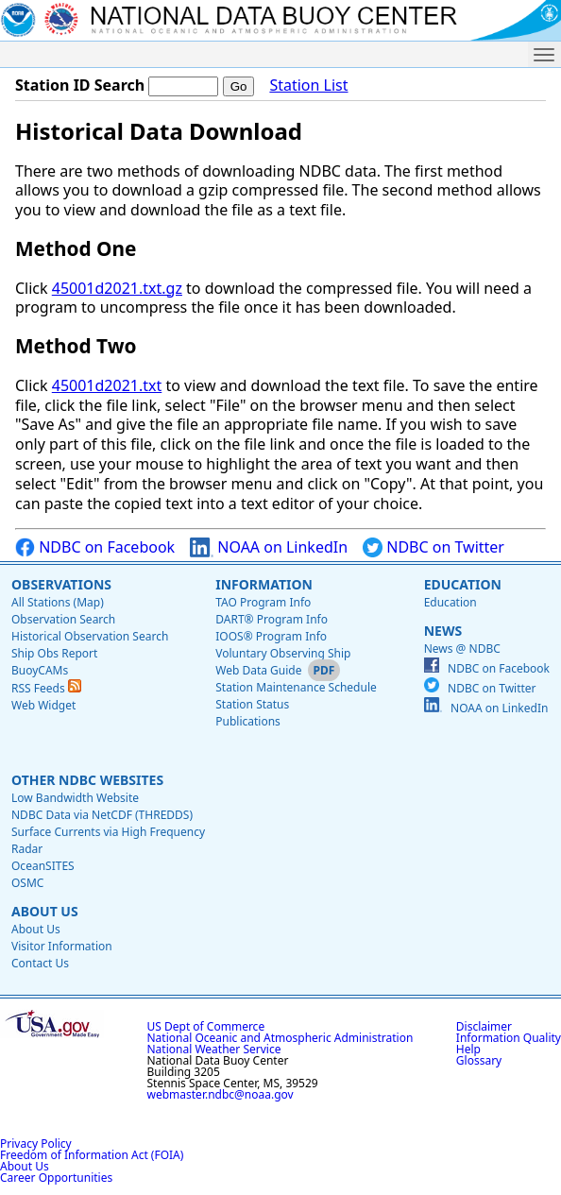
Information (264, 584)
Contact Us (40, 963)
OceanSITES (43, 866)
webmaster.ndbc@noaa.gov (220, 1094)
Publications (247, 721)
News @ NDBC (462, 648)
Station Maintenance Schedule (296, 687)
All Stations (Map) (57, 602)
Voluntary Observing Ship (282, 653)
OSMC (27, 883)
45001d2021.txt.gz (117, 288)
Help (468, 1049)
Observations (61, 584)
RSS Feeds (46, 688)
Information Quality (508, 1038)
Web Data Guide (258, 670)
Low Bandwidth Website (75, 798)
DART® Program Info (271, 619)
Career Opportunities (56, 1177)
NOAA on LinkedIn (269, 547)
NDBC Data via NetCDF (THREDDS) (102, 815)
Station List (308, 85)
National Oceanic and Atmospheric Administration (280, 1038)
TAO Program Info (263, 602)
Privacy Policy (36, 1143)
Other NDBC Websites (87, 780)
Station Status (252, 704)
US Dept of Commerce (206, 1026)
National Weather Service (214, 1049)
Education (463, 584)
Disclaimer (484, 1026)
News (443, 631)
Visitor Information (61, 946)
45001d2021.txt (107, 385)
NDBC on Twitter (433, 547)
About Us (44, 911)
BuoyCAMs (39, 670)
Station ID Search (79, 85)
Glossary (479, 1060)
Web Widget (43, 705)
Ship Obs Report (54, 653)
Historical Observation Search (89, 636)
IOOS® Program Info (271, 636)
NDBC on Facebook (95, 547)
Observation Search (63, 619)
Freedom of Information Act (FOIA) (91, 1155)
